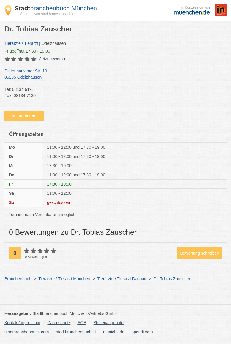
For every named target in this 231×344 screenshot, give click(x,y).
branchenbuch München (56, 8)
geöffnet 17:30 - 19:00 (27, 51)
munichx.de (113, 331)
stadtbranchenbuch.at (76, 331)
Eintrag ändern (24, 115)
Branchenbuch (17, 278)
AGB (81, 322)
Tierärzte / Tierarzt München (64, 278)
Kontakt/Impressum (22, 322)
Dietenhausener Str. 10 (112, 74)
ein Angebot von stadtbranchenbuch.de (45, 14)
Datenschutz (59, 322)
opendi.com (142, 331)
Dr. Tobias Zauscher (172, 278)
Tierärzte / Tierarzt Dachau (121, 278)
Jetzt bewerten (53, 58)
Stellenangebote (109, 322)
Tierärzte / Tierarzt (21, 43)
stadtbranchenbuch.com (26, 331)
